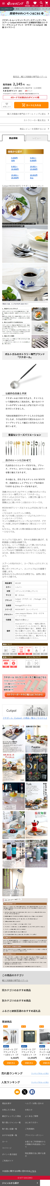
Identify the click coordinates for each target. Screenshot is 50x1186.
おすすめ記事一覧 (9, 1135)
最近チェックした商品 (11, 1116)
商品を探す (6, 1103)
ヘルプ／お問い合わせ (34, 1103)
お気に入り (7, 106)
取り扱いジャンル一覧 (11, 1122)
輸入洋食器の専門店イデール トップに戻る (26, 114)
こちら (33, 1171)
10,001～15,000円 (33, 167)
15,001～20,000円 (15, 176)
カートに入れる (31, 105)
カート (5, 1141)
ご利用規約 (29, 1128)
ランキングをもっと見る (40, 1073)
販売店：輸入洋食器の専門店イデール (30, 76)
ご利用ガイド (7, 1160)
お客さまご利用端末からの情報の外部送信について (35, 1144)
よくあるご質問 (31, 1116)
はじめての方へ (31, 1122)
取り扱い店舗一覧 (9, 1128)
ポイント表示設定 (9, 1154)
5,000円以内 (14, 159)
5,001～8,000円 (33, 159)
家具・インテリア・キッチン (27, 9)
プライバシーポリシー (34, 1135)
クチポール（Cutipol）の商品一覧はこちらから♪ (25, 716)
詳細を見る (11, 1063)
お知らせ (29, 1109)
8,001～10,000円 (15, 167)
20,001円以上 (33, 176)
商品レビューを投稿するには (33, 129)
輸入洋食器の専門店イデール (15, 980)
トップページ (6, 9)
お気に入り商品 (8, 1109)
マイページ (6, 1148)
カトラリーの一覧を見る (35, 120)
